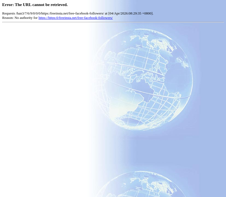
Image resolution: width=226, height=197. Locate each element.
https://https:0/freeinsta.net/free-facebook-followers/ (76, 18)
